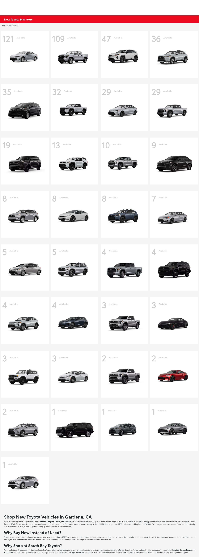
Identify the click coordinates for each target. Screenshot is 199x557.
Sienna (28, 524)
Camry (192, 521)
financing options (85, 550)
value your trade (48, 552)
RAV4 (13, 524)
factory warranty (40, 537)
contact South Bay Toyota (123, 552)
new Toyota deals (28, 521)
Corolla (18, 524)
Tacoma (7, 524)
